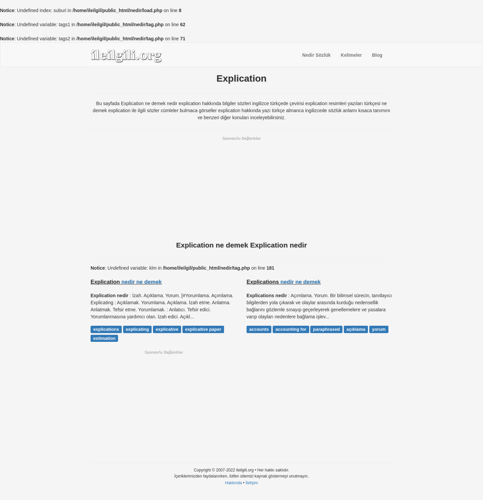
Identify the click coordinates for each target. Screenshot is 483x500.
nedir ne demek (141, 282)
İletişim (252, 483)
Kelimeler (351, 55)
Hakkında (233, 483)
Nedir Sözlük (316, 55)
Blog (377, 55)
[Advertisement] (241, 188)
